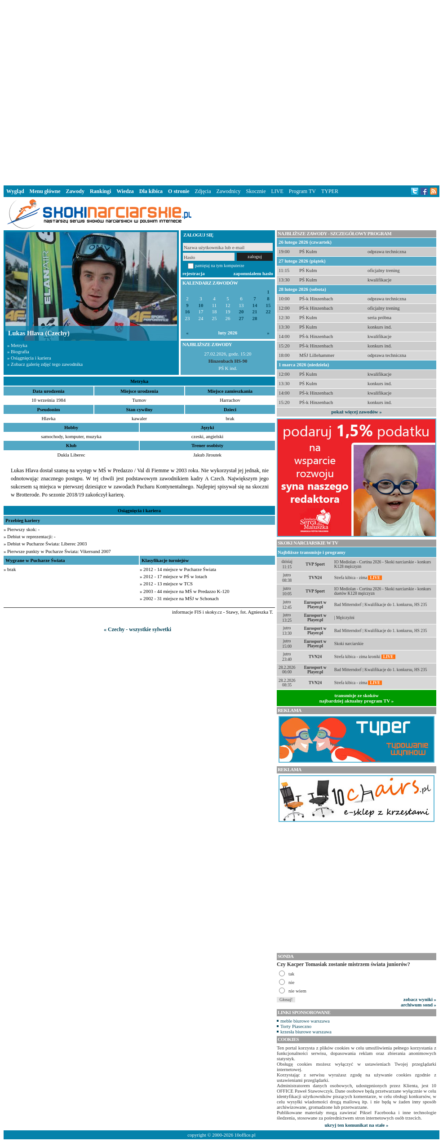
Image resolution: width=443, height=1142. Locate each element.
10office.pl (245, 1135)
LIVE (277, 191)
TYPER (329, 191)
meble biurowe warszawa (305, 1020)
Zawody (75, 191)
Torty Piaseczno (295, 1026)
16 (187, 311)
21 (255, 311)
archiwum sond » (418, 1004)
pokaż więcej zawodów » (356, 411)
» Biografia (18, 351)
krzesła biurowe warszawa (306, 1031)
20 (241, 311)
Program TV (302, 191)
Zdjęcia (203, 191)
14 (255, 305)
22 (268, 311)
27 (241, 318)
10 (201, 305)
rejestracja (193, 273)
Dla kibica (151, 191)
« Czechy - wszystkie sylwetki (137, 629)
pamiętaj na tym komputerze (219, 265)
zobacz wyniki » (419, 999)
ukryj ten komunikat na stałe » (357, 1125)
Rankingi (100, 191)
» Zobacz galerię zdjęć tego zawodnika (45, 364)
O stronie (178, 191)
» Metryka (17, 345)
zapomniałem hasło (253, 273)
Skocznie (256, 191)
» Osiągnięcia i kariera (29, 357)
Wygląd (15, 191)
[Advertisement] (142, 91)
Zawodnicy (229, 191)
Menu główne (45, 191)
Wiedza (124, 191)
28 (255, 318)
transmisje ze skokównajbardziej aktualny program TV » (356, 698)
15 (268, 305)
